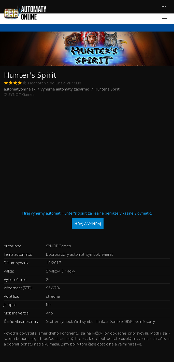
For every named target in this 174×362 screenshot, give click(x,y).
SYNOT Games (21, 94)
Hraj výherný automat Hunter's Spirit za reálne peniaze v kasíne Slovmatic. (87, 219)
